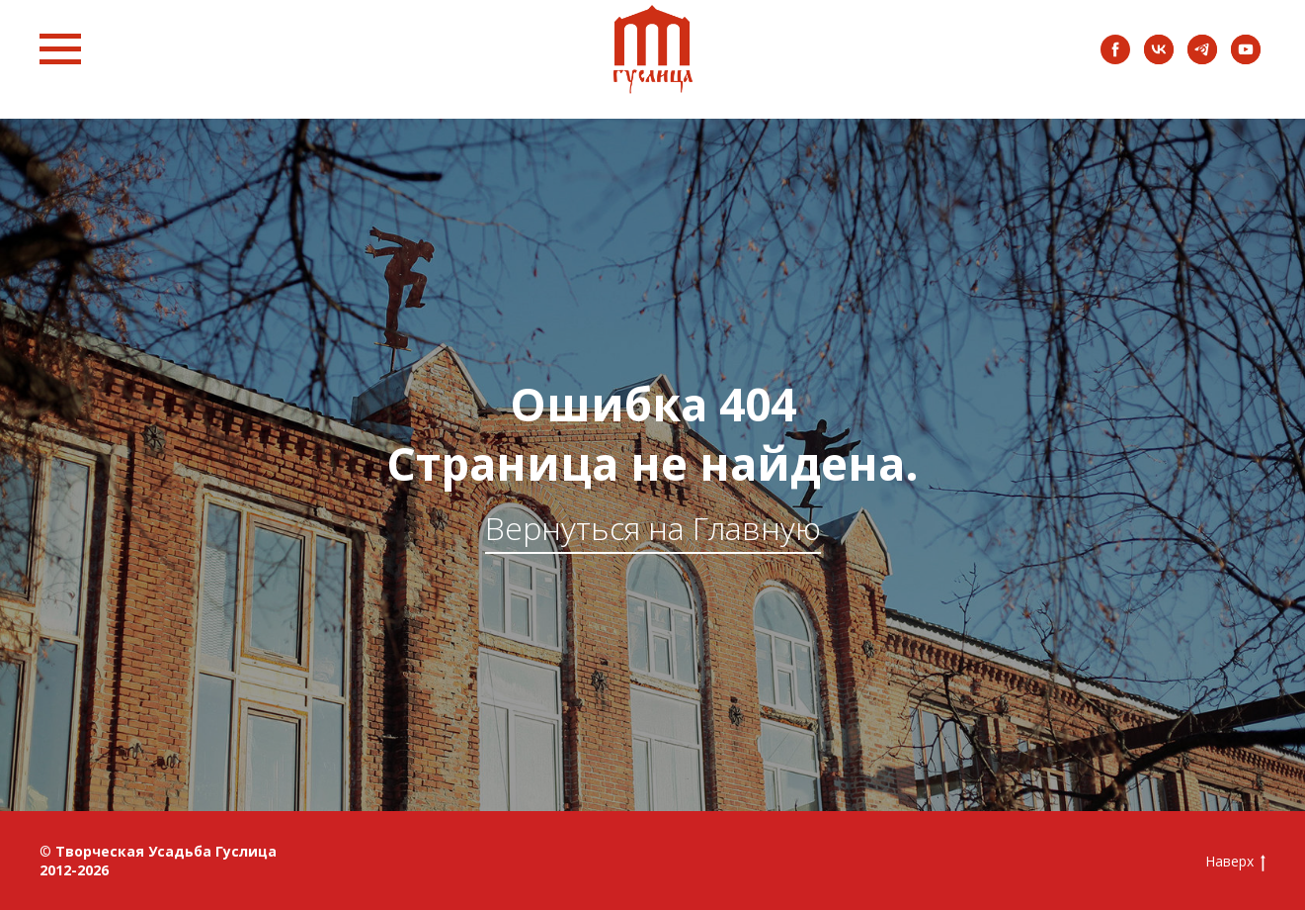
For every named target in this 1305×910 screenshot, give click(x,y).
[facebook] (1115, 58)
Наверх (1235, 862)
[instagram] (1202, 58)
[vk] (1159, 58)
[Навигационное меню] (60, 49)
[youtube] (1246, 58)
